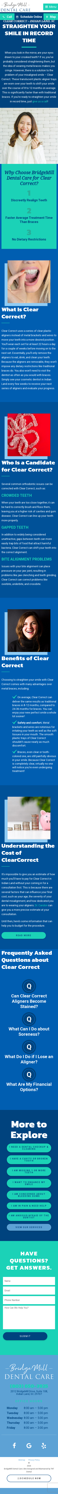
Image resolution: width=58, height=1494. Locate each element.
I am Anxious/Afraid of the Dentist (29, 1216)
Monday (12, 1408)
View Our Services (29, 1227)
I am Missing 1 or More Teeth (29, 1171)
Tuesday (12, 1413)
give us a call (39, 101)
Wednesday (15, 1418)
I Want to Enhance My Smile (29, 1183)
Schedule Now (29, 1478)
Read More (23, 935)
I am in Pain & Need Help (29, 1206)
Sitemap (21, 1460)
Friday (11, 1427)
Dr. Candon (41, 905)
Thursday (13, 1422)
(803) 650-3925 (29, 1386)
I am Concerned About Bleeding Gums (29, 1195)
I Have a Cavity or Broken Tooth (29, 1160)
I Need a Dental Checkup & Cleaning (29, 1148)
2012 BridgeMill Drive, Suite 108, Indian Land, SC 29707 (29, 1392)
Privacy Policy (34, 1460)
